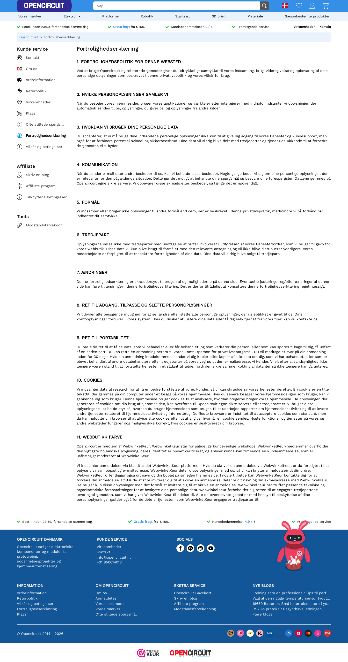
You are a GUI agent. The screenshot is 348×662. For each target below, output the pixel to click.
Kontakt (325, 27)
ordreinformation (32, 593)
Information (30, 585)
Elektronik (72, 16)
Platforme (110, 16)
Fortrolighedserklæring (37, 609)
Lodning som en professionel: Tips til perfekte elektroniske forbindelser (292, 593)
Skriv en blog (185, 598)
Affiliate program (189, 603)
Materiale (255, 16)
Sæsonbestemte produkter (307, 16)
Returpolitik (27, 598)
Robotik (147, 16)
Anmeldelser (106, 598)
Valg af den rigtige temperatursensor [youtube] (292, 598)
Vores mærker (30, 16)
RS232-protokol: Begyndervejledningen (287, 609)
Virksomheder (304, 27)
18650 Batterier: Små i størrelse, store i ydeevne (292, 603)
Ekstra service (189, 585)
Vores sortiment (109, 603)
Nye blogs (263, 585)
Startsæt (182, 16)
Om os (101, 593)
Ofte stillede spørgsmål (116, 614)
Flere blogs (262, 614)
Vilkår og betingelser (35, 603)
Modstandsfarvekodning (195, 609)
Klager (22, 614)
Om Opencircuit (112, 585)
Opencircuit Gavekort (192, 593)
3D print (219, 16)
